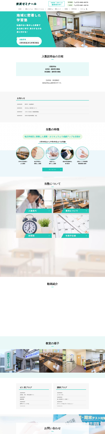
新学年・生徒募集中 (29, 104)
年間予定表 (74, 9)
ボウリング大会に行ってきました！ (65, 403)
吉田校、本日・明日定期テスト (27, 394)
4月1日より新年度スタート (31, 108)
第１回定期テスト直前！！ (63, 399)
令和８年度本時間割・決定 (31, 115)
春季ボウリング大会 (24, 403)
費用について (58, 9)
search (86, 9)
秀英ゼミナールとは (39, 9)
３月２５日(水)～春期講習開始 (32, 111)
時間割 (66, 9)
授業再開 (22, 399)
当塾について (28, 9)
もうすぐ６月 (60, 394)
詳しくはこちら (52, 169)
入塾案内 (49, 9)
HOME (19, 9)
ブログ (81, 9)
